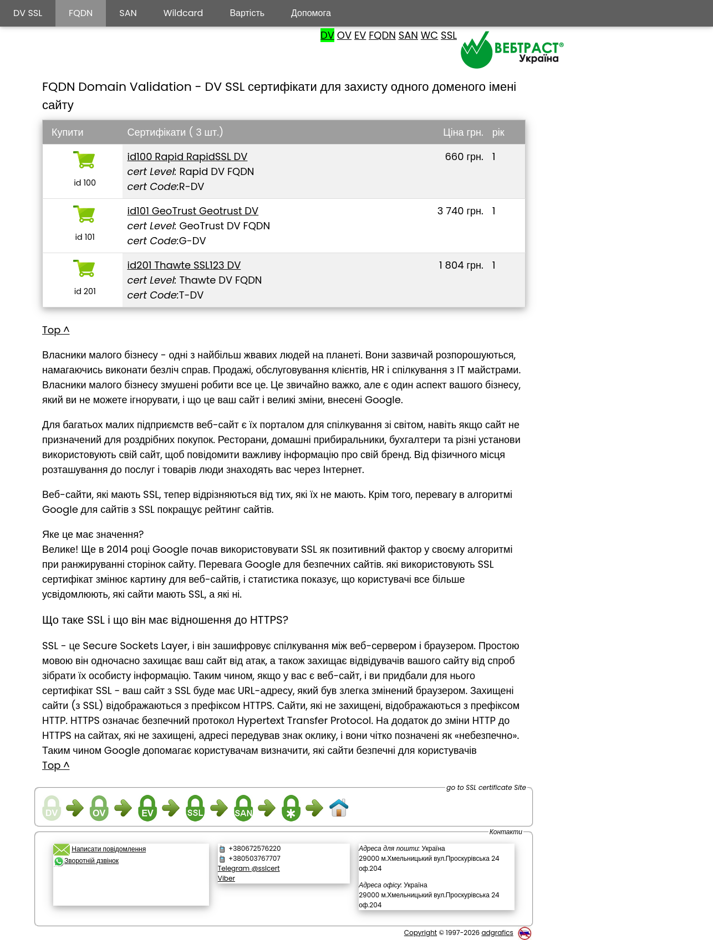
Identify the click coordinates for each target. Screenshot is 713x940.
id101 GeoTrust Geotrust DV (192, 211)
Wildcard (183, 13)
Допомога (311, 13)
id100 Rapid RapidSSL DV (187, 156)
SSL (449, 35)
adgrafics (497, 932)
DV (327, 35)
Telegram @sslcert (249, 868)
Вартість (247, 13)
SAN (408, 35)
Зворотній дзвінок (91, 860)
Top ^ (56, 330)
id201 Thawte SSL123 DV (184, 265)
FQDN (382, 35)
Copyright (420, 932)
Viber (226, 878)
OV (344, 35)
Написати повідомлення (109, 849)
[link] (131, 890)
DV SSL (27, 13)
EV (360, 35)
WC (429, 35)
